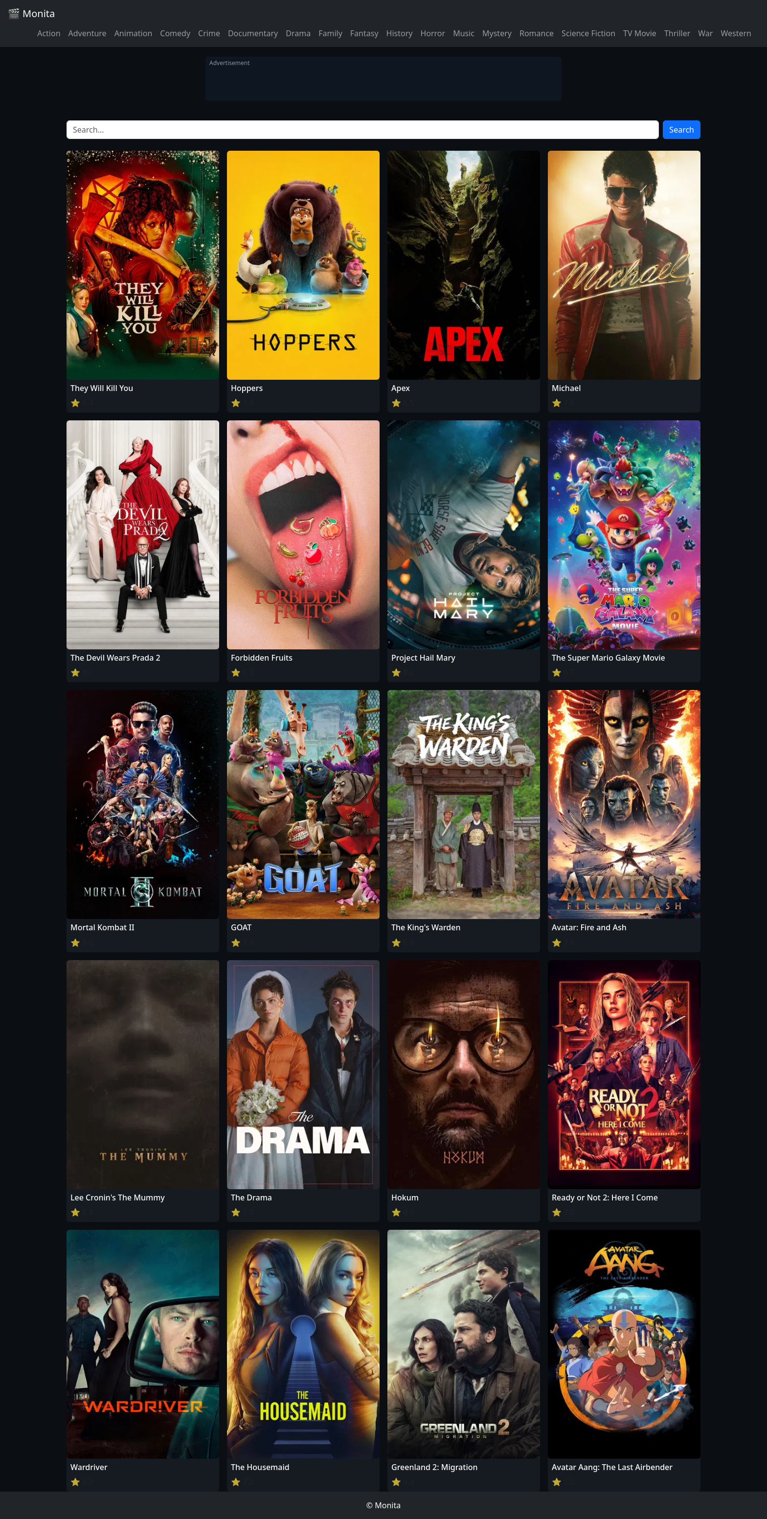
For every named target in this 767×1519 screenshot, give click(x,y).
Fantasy (364, 33)
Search (681, 129)
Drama (298, 33)
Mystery (497, 33)
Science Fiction (588, 33)
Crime (209, 33)
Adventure (87, 33)
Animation (133, 33)
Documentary (253, 33)
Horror (432, 33)
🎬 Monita (31, 13)
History (399, 33)
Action (48, 33)
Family (330, 33)
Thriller (677, 33)
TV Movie (639, 33)
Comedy (175, 33)
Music (463, 33)
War (705, 33)
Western (736, 33)
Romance (536, 33)
